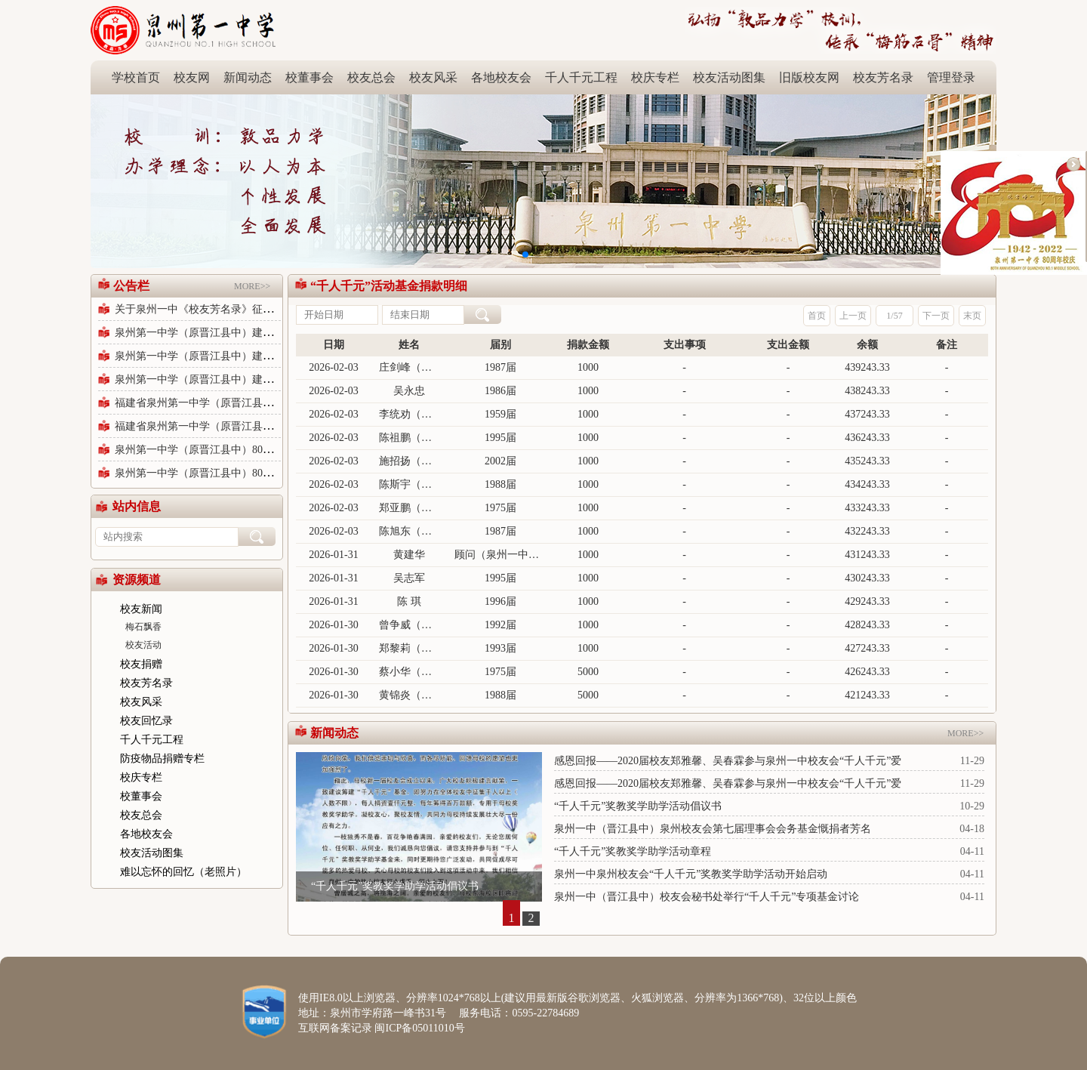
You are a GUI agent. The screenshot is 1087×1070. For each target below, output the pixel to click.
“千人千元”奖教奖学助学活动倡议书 (395, 886)
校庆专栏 (655, 77)
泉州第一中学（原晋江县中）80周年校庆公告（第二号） (247, 449)
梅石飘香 (143, 626)
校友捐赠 (141, 664)
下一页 (936, 315)
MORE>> (258, 276)
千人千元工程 (581, 77)
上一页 (853, 315)
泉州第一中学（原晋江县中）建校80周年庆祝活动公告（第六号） (268, 332)
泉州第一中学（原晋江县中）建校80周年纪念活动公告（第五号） (268, 356)
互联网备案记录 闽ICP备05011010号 (381, 1028)
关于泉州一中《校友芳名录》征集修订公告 (215, 309)
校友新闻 (141, 609)
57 (898, 315)
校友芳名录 (883, 77)
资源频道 (136, 579)
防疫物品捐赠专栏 (162, 758)
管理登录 (951, 77)
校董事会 (309, 77)
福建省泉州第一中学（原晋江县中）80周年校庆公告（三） (252, 426)
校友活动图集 (729, 77)
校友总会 (371, 77)
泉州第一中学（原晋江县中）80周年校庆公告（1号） (239, 473)
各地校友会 (501, 77)
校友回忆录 (146, 720)
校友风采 (433, 77)
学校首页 (136, 77)
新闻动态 (247, 77)
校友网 (192, 77)
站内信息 (136, 506)
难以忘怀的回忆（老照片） (183, 871)
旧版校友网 (809, 77)
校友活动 (143, 645)
